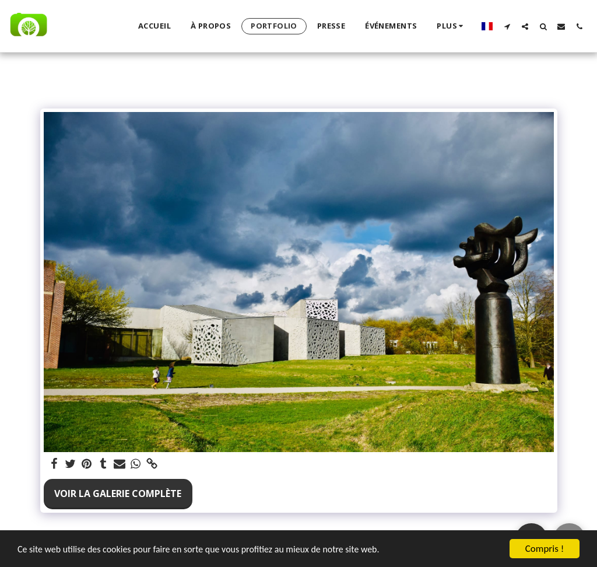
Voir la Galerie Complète (117, 493)
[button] (506, 26)
